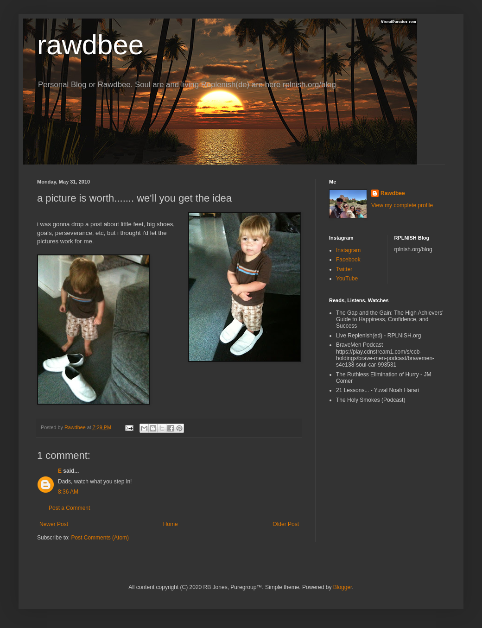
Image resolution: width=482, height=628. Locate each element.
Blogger (342, 587)
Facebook (348, 259)
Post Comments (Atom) (100, 537)
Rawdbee (393, 193)
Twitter (344, 269)
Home (170, 524)
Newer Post (53, 524)
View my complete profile (402, 205)
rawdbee (90, 44)
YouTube (347, 278)
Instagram (348, 250)
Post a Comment (69, 508)
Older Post (286, 524)
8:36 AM (68, 491)
